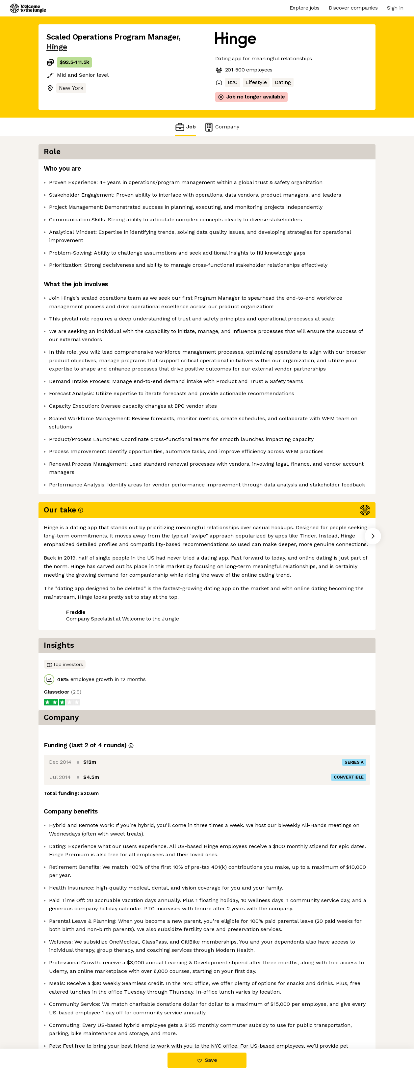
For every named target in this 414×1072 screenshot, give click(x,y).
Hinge (56, 46)
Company (221, 127)
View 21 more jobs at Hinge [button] (127, 713)
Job (185, 127)
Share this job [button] (64, 713)
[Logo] (28, 8)
